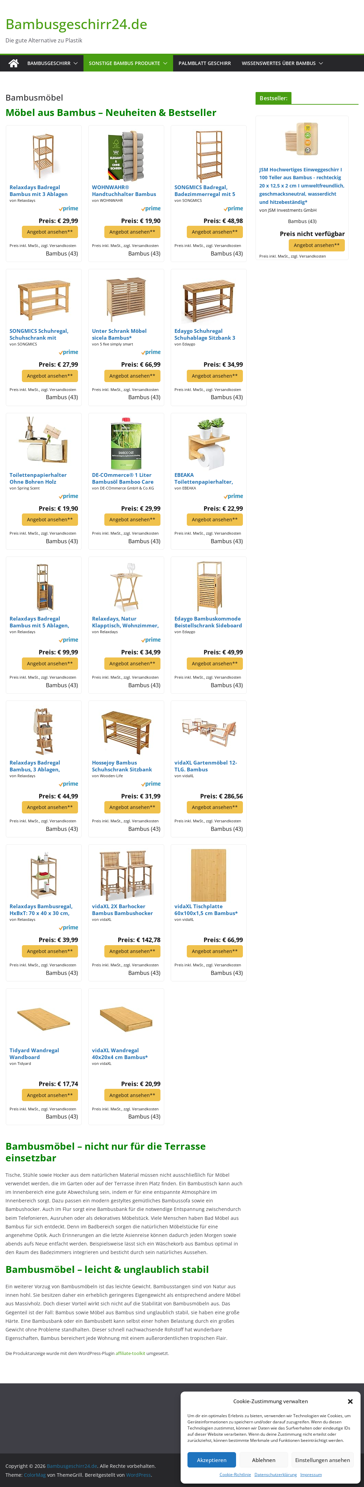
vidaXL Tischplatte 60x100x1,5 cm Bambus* (206, 909)
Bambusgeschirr (48, 63)
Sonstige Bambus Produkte (124, 63)
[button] (350, 1401)
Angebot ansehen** (50, 232)
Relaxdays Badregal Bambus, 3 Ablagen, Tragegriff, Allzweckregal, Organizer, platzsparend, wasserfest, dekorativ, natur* (42, 765)
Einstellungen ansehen (322, 1460)
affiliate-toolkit (130, 1353)
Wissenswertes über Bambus (279, 63)
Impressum (311, 1474)
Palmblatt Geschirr (205, 63)
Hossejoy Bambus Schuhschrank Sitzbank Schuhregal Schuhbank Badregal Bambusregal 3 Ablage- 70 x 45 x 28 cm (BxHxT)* (123, 765)
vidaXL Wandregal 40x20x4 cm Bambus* (120, 1053)
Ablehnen (263, 1460)
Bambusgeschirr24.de (76, 23)
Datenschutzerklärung (276, 1474)
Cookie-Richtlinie (235, 1474)
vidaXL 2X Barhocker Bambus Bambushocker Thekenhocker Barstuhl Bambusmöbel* (122, 909)
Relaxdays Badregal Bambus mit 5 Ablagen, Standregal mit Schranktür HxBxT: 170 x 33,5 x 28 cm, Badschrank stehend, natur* (42, 622)
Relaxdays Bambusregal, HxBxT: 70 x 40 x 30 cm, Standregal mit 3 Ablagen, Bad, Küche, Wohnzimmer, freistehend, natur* (43, 909)
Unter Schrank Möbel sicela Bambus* (119, 334)
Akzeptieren (211, 1460)
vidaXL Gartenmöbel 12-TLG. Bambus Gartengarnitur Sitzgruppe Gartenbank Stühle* (205, 765)
